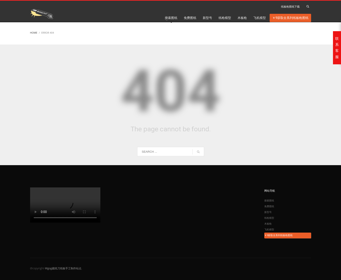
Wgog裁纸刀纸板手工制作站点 (63, 268)
